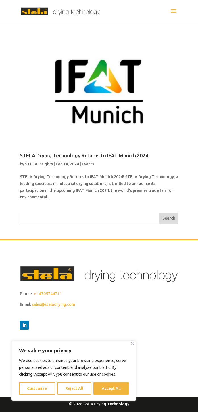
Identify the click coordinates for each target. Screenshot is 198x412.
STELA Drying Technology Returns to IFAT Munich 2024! (85, 155)
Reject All (74, 388)
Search (168, 218)
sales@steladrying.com (53, 304)
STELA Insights (39, 164)
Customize (37, 388)
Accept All (111, 388)
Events (88, 164)
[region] (73, 371)
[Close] (132, 343)
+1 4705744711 (48, 293)
